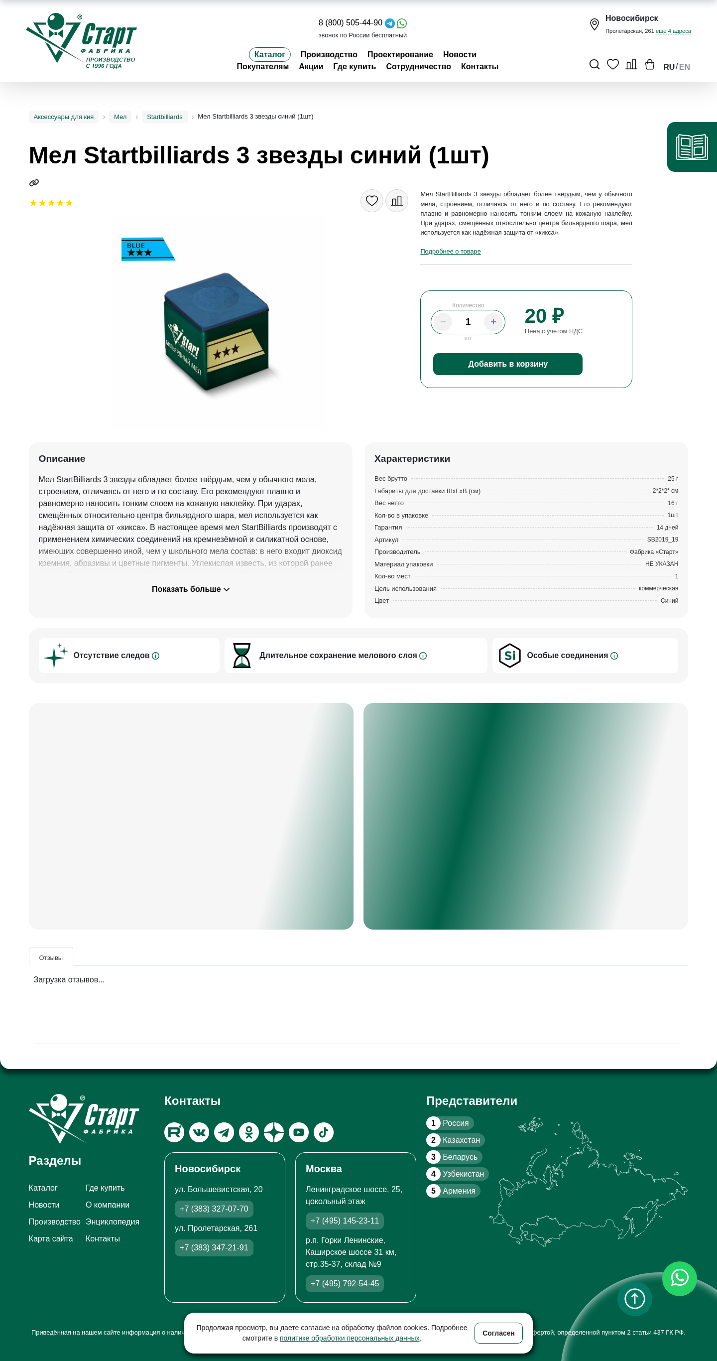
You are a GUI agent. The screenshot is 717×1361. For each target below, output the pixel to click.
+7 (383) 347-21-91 (214, 1247)
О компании (107, 1205)
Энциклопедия (112, 1222)
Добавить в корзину (508, 364)
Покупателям (263, 66)
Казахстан (453, 1140)
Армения (451, 1191)
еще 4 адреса (673, 31)
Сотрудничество (418, 66)
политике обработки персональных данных (350, 1338)
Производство (329, 54)
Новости (460, 54)
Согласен (498, 1333)
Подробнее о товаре (450, 251)
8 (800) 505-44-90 (350, 22)
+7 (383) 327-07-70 (214, 1209)
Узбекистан (455, 1174)
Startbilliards (165, 117)
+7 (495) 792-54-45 (345, 1283)
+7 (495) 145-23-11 (345, 1221)
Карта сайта (51, 1238)
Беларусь (452, 1157)
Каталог (269, 54)
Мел (120, 117)
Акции (311, 66)
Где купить (354, 66)
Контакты (479, 66)
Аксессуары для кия (64, 117)
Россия (447, 1123)
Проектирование (400, 54)
